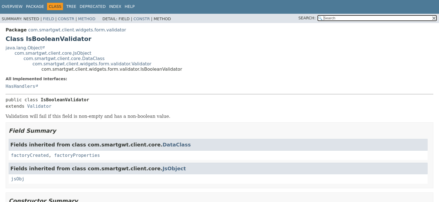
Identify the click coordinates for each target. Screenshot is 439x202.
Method (86, 19)
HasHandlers (20, 86)
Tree (71, 6)
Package (35, 6)
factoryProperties (77, 155)
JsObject (174, 168)
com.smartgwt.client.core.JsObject (53, 53)
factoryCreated (30, 155)
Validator (39, 106)
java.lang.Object (24, 47)
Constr (66, 19)
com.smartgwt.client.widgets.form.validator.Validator (91, 63)
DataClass (177, 145)
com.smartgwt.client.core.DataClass (64, 58)
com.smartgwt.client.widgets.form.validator (77, 30)
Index (115, 6)
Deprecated (93, 6)
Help (130, 6)
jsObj (17, 179)
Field (48, 19)
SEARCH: (307, 18)
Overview (12, 6)
